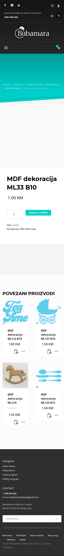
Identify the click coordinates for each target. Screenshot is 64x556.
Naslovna (7, 535)
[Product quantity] (15, 214)
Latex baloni (9, 466)
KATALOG (21, 535)
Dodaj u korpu (38, 212)
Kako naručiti (37, 535)
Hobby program (11, 478)
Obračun (11, 539)
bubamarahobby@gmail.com (24, 497)
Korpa (23, 539)
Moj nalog (53, 535)
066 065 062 (11, 17)
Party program (10, 474)
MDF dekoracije (28, 228)
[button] (16, 351)
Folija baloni (9, 470)
